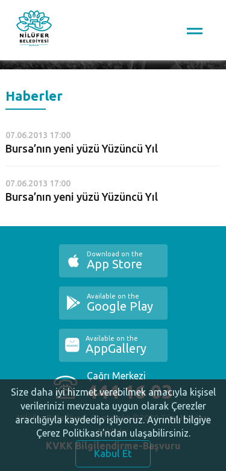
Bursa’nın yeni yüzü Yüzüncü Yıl (81, 148)
